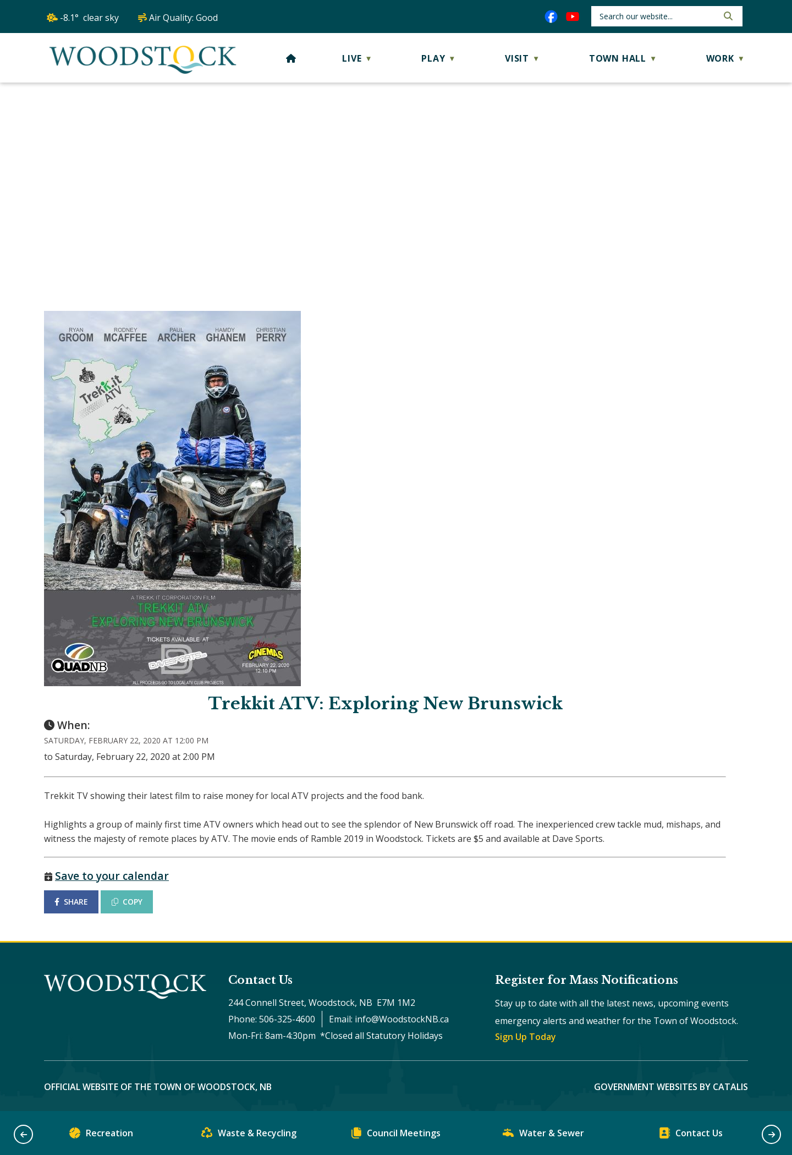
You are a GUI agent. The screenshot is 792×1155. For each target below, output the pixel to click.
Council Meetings (396, 1135)
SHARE (71, 901)
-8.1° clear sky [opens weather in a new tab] (89, 18)
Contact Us (691, 1135)
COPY (127, 901)
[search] (657, 16)
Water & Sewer (543, 1135)
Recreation (101, 1135)
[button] (727, 15)
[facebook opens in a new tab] (551, 16)
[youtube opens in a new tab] (572, 16)
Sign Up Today (525, 1037)
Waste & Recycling (248, 1135)
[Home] (291, 58)
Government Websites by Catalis (671, 1087)
